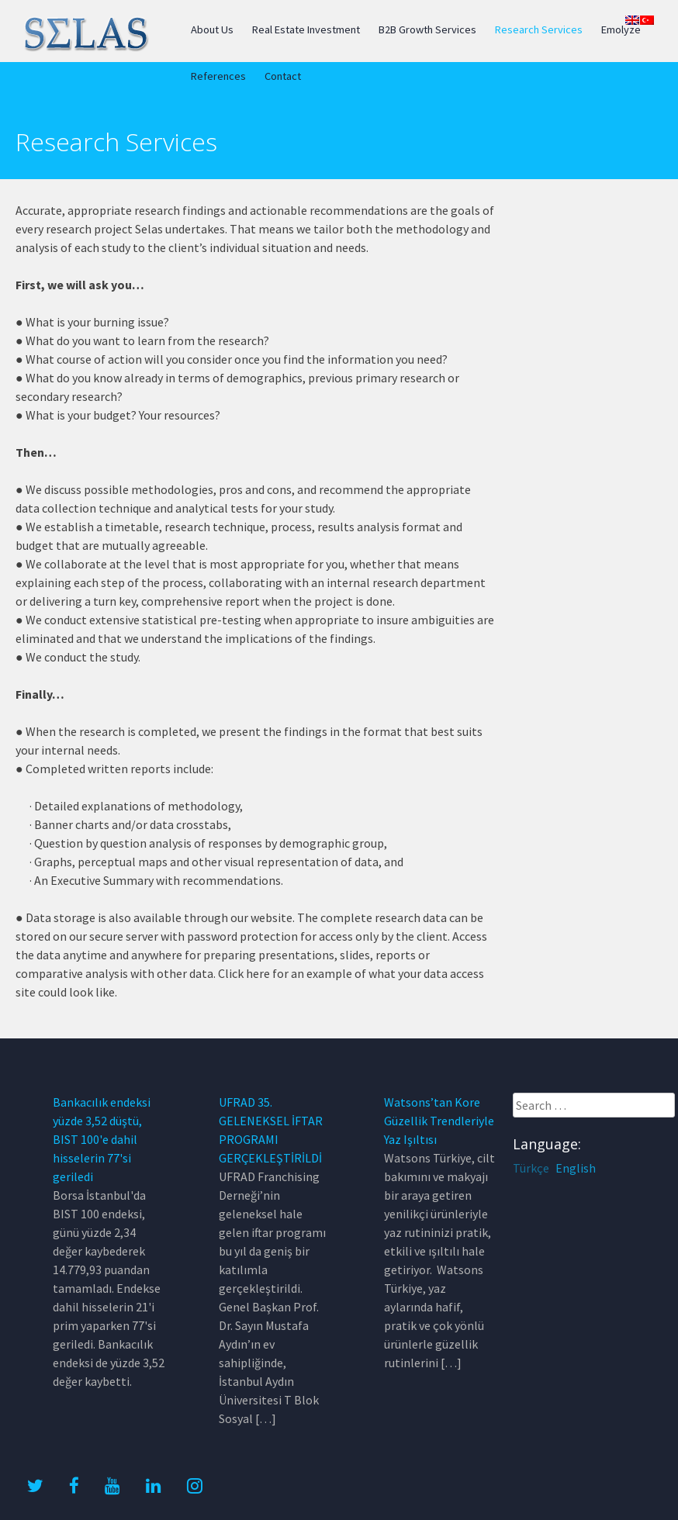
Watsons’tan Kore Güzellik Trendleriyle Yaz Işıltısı (439, 1120)
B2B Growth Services (427, 29)
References (218, 76)
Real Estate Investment (306, 29)
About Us (212, 29)
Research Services (539, 29)
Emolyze (621, 29)
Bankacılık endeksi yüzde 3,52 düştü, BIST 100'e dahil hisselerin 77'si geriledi (101, 1139)
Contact (283, 76)
